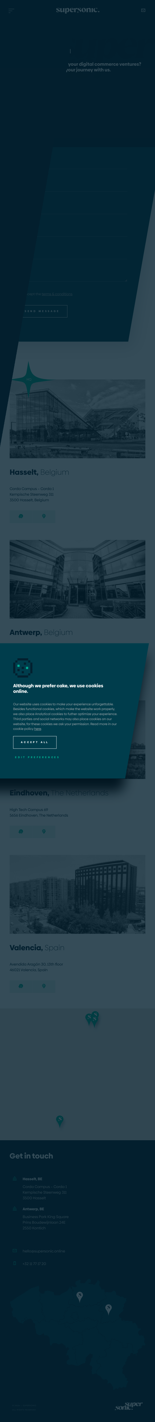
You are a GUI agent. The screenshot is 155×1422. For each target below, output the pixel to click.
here (37, 729)
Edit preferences (37, 757)
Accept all (35, 742)
